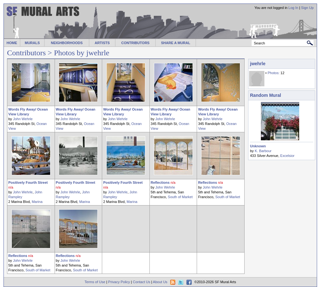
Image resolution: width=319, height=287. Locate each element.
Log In (293, 8)
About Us (160, 282)
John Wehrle (23, 119)
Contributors (26, 53)
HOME (12, 43)
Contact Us (141, 282)
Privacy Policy (119, 282)
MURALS (32, 43)
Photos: (273, 73)
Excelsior (287, 156)
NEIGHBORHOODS (67, 43)
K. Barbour (263, 151)
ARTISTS (102, 43)
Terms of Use (95, 282)
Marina (37, 202)
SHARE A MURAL (175, 43)
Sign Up (307, 8)
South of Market (180, 197)
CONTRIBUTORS (135, 43)
